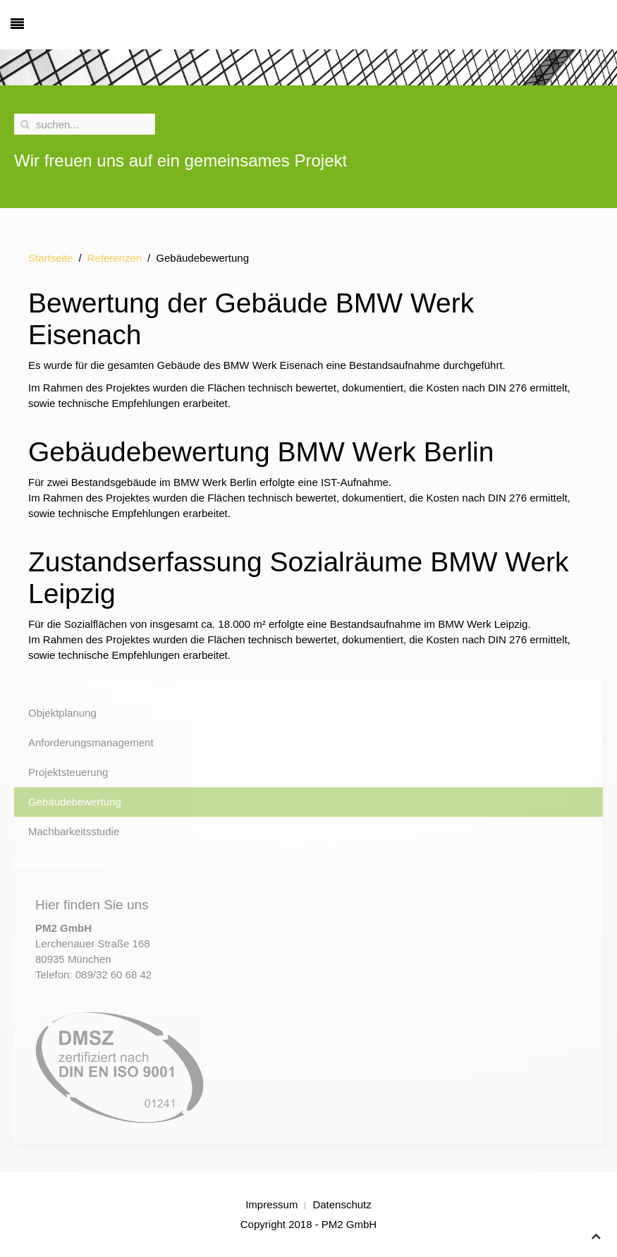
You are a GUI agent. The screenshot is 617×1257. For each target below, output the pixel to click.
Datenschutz (341, 1204)
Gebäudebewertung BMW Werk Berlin (261, 452)
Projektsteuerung (68, 772)
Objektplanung (62, 713)
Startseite (50, 258)
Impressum (271, 1204)
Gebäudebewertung (74, 802)
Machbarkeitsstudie (73, 831)
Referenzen (114, 258)
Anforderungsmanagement (91, 742)
